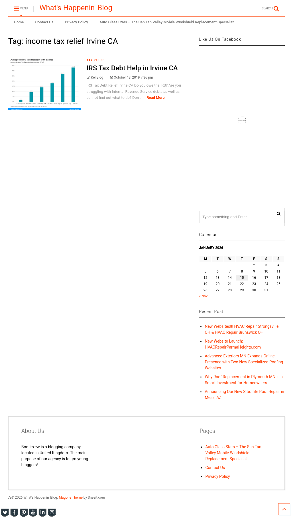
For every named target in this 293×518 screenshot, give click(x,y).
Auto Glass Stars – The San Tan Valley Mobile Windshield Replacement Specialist (166, 22)
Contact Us (44, 22)
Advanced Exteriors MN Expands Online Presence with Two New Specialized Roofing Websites (244, 362)
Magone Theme (70, 497)
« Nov (203, 296)
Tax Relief (96, 60)
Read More (155, 97)
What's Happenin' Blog (75, 7)
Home (19, 22)
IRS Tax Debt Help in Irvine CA (132, 68)
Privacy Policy (76, 22)
